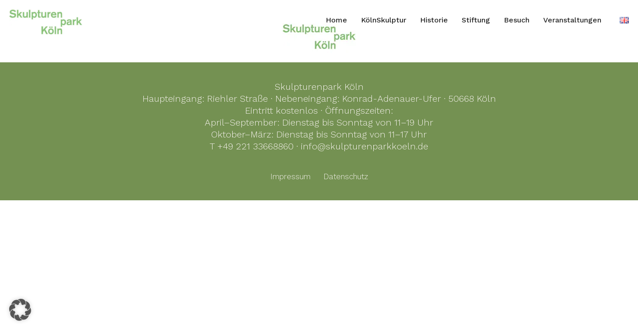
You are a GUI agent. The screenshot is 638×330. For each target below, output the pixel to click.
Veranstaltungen (572, 20)
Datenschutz (345, 176)
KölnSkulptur (383, 20)
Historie (434, 20)
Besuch (516, 20)
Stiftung (476, 20)
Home (336, 20)
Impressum (290, 176)
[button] (20, 310)
